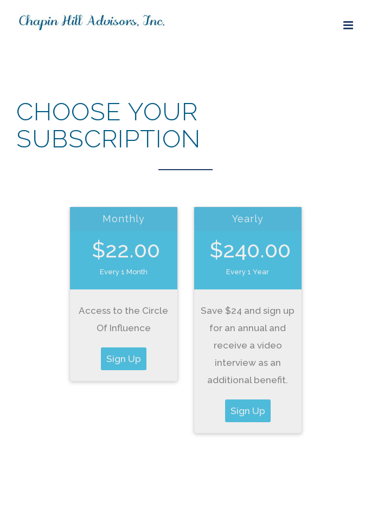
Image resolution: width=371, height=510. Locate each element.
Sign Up (123, 358)
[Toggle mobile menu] (349, 25)
